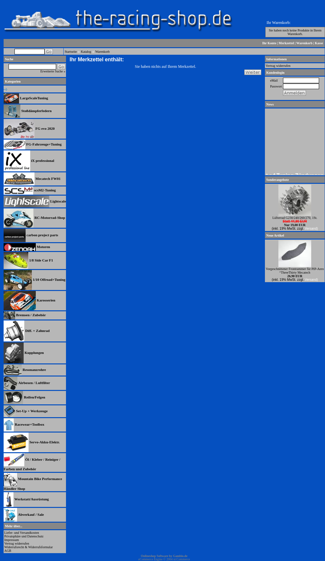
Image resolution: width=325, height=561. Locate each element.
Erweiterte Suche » (52, 71)
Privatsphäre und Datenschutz (23, 536)
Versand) (311, 228)
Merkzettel (286, 43)
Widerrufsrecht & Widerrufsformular (28, 547)
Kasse (319, 43)
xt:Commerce (181, 559)
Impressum (11, 540)
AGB (7, 550)
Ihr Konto (269, 43)
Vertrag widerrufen (16, 543)
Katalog (86, 51)
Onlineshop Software (154, 556)
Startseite (71, 51)
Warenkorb (304, 43)
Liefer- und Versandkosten (21, 532)
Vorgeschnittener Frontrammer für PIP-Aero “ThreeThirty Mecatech (295, 270)
